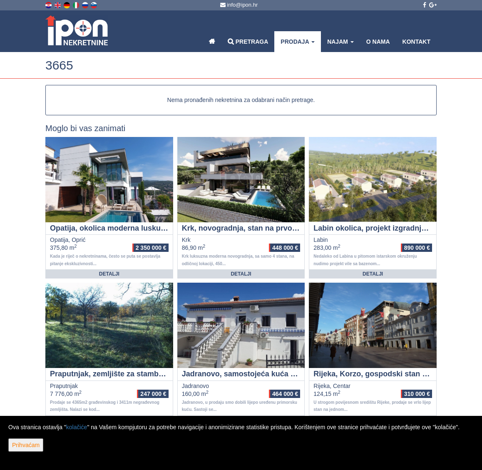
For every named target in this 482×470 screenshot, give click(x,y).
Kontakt (416, 41)
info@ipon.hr (239, 5)
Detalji (109, 274)
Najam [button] (340, 41)
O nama (378, 41)
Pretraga (248, 41)
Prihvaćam (26, 445)
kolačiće (76, 427)
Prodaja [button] (298, 41)
